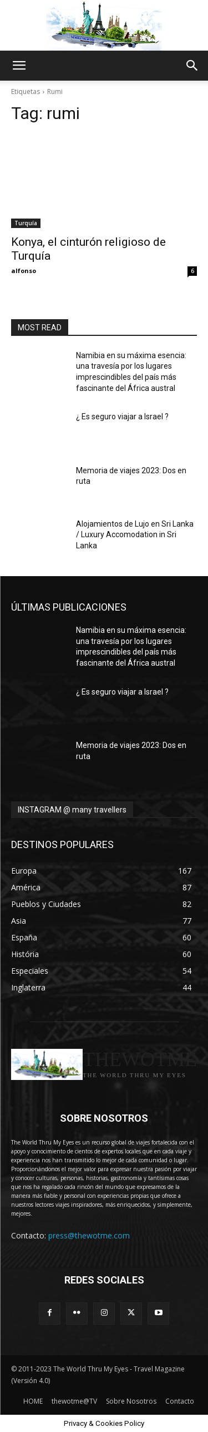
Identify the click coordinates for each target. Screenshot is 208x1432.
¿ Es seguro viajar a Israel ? (122, 416)
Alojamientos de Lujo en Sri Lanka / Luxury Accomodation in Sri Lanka (135, 534)
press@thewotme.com (89, 1235)
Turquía (25, 223)
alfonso (23, 270)
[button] (19, 66)
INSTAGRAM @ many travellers (72, 809)
